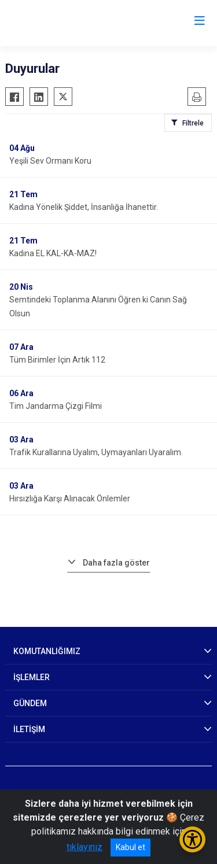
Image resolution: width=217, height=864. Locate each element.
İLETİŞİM (29, 729)
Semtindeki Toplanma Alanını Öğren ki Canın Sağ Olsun (98, 306)
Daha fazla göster (116, 562)
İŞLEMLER (31, 677)
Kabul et (130, 847)
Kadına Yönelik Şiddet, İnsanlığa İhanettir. (83, 207)
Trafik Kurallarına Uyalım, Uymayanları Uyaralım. (96, 452)
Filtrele (193, 123)
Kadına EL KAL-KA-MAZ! (53, 253)
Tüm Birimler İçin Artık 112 (57, 359)
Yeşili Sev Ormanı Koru (50, 160)
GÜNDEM (30, 703)
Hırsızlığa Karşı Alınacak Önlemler (69, 498)
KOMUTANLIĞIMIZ (46, 651)
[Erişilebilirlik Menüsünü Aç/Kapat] (192, 839)
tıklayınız (84, 846)
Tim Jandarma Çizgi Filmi (55, 406)
